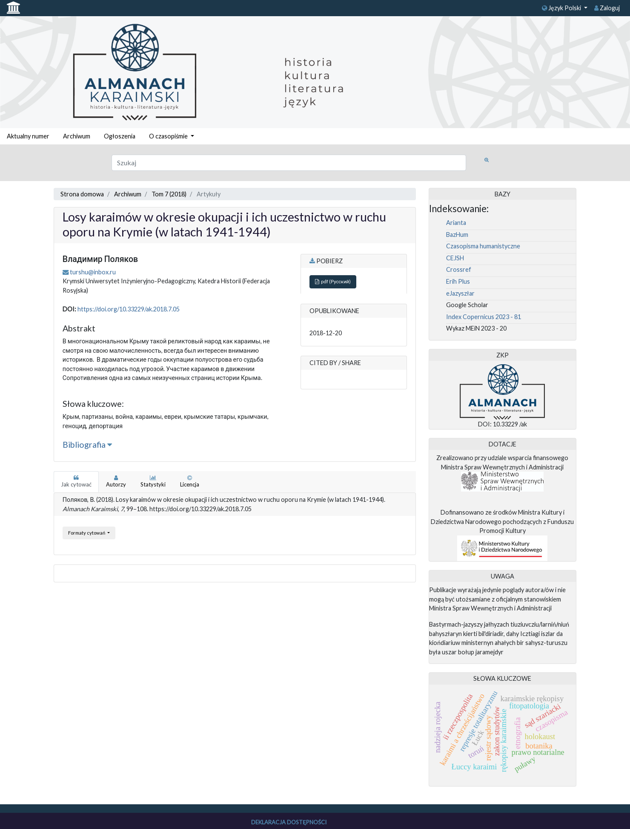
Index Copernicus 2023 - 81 (483, 316)
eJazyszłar (460, 293)
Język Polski (562, 8)
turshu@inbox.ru (93, 272)
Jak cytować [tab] (76, 481)
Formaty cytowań (87, 532)
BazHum (457, 234)
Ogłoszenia (119, 136)
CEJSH (455, 258)
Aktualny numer (28, 136)
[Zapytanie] (289, 163)
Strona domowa (82, 194)
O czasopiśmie (169, 136)
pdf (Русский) (333, 281)
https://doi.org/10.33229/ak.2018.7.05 (128, 309)
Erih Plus (458, 281)
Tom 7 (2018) (169, 194)
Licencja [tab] (189, 481)
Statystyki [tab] (153, 481)
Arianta (456, 222)
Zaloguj (607, 8)
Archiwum (76, 136)
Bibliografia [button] (87, 444)
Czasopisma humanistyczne (483, 246)
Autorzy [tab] (116, 481)
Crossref (458, 269)
